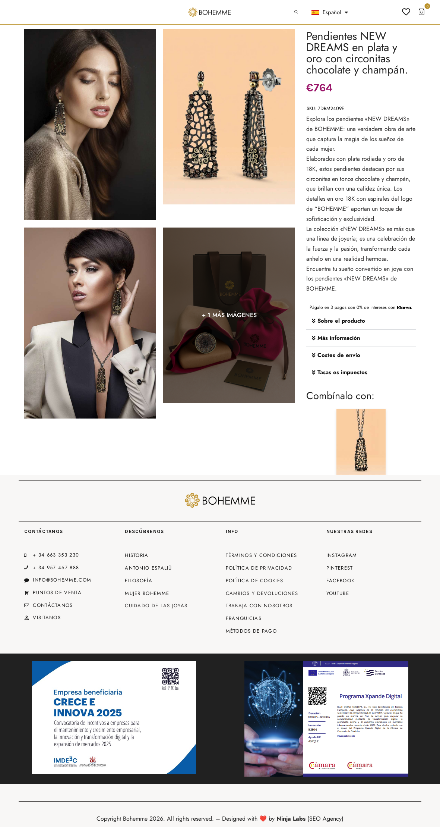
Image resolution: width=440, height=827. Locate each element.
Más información (338, 338)
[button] (361, 321)
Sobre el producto (341, 321)
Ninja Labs (291, 818)
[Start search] (296, 12)
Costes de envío (338, 355)
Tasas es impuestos (342, 372)
